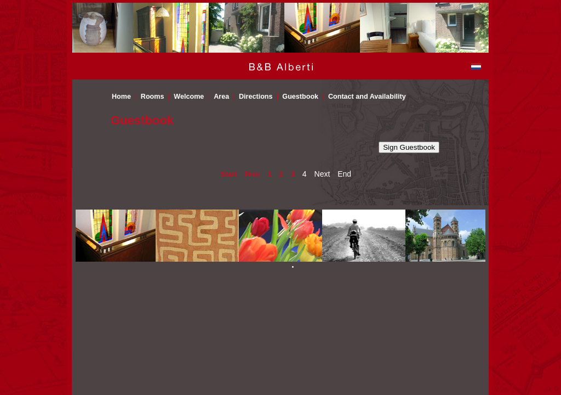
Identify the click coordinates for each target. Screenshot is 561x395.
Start (229, 174)
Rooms (152, 96)
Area (221, 96)
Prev (252, 174)
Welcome (189, 96)
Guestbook (300, 96)
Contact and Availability (367, 96)
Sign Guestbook (409, 147)
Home (121, 96)
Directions (256, 96)
